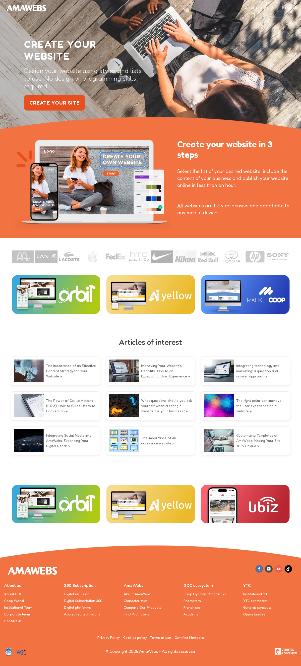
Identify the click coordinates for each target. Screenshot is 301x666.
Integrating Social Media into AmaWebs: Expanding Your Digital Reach (69, 440)
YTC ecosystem (255, 601)
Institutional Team (18, 607)
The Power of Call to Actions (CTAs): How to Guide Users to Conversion (70, 405)
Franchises (192, 607)
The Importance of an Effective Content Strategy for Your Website (71, 370)
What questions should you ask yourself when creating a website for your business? (166, 405)
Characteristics (136, 601)
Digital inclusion (76, 594)
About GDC (13, 594)
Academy (190, 614)
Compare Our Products (142, 607)
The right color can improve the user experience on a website (259, 405)
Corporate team (17, 614)
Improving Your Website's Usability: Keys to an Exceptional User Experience (164, 370)
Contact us (13, 621)
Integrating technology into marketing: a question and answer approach (258, 370)
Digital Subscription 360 (83, 601)
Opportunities (254, 614)
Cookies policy (135, 637)
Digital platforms (77, 607)
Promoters (192, 601)
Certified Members (189, 637)
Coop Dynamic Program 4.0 (205, 594)
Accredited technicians (82, 614)
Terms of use (160, 637)
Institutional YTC (256, 594)
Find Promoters (136, 614)
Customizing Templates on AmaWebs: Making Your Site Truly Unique (258, 440)
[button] (289, 7)
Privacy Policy (108, 637)
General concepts (257, 607)
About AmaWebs (137, 594)
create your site (54, 103)
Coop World (14, 601)
